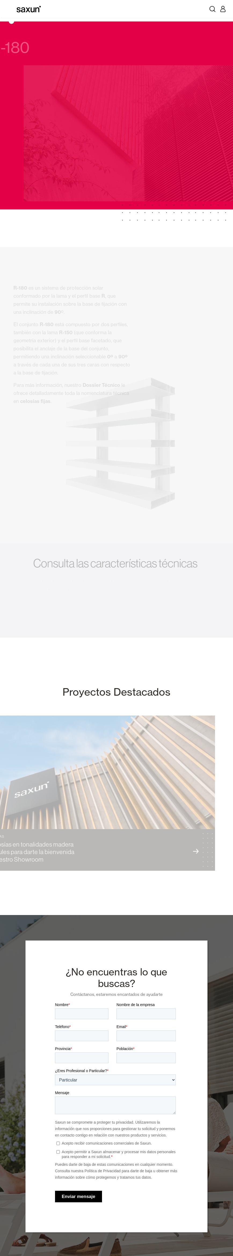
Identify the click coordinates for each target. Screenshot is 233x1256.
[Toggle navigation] (10, 9)
